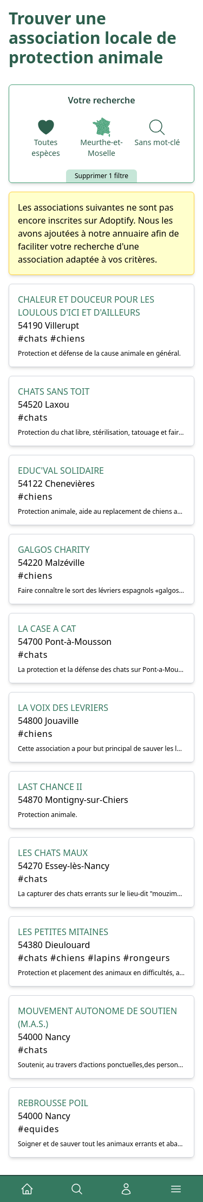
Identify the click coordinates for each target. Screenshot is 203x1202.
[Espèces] (46, 138)
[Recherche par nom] (157, 132)
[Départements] (101, 138)
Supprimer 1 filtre (101, 175)
